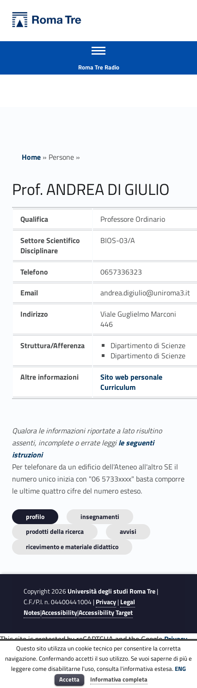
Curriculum (117, 387)
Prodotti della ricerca (55, 531)
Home (31, 157)
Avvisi (128, 531)
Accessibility (59, 612)
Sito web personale (131, 376)
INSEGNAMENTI (99, 516)
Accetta (69, 679)
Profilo (35, 516)
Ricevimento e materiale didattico (72, 546)
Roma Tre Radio (98, 67)
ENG (180, 668)
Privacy (106, 602)
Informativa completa (119, 679)
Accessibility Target (106, 612)
